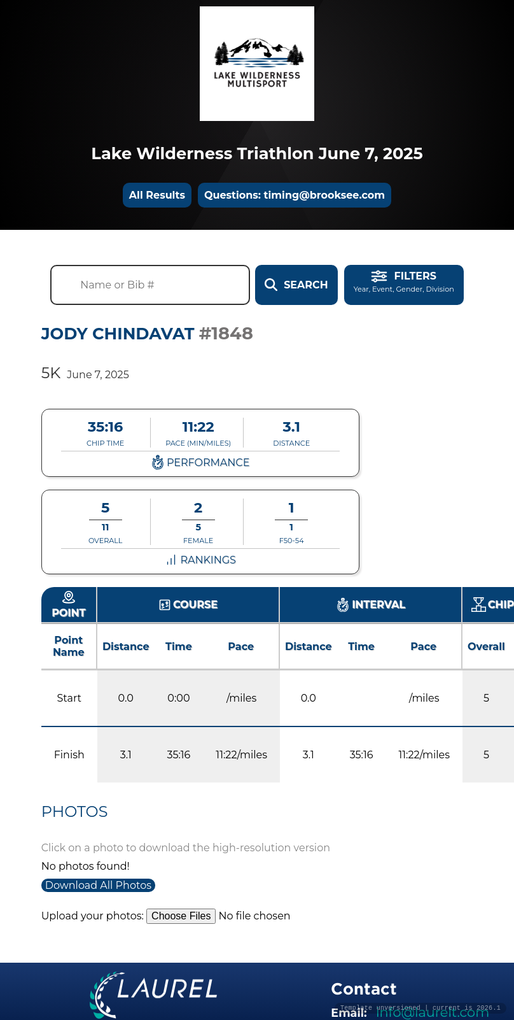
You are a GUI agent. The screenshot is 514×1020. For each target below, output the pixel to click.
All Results (157, 195)
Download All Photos (98, 885)
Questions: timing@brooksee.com (294, 195)
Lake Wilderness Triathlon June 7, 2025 (256, 153)
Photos (74, 811)
